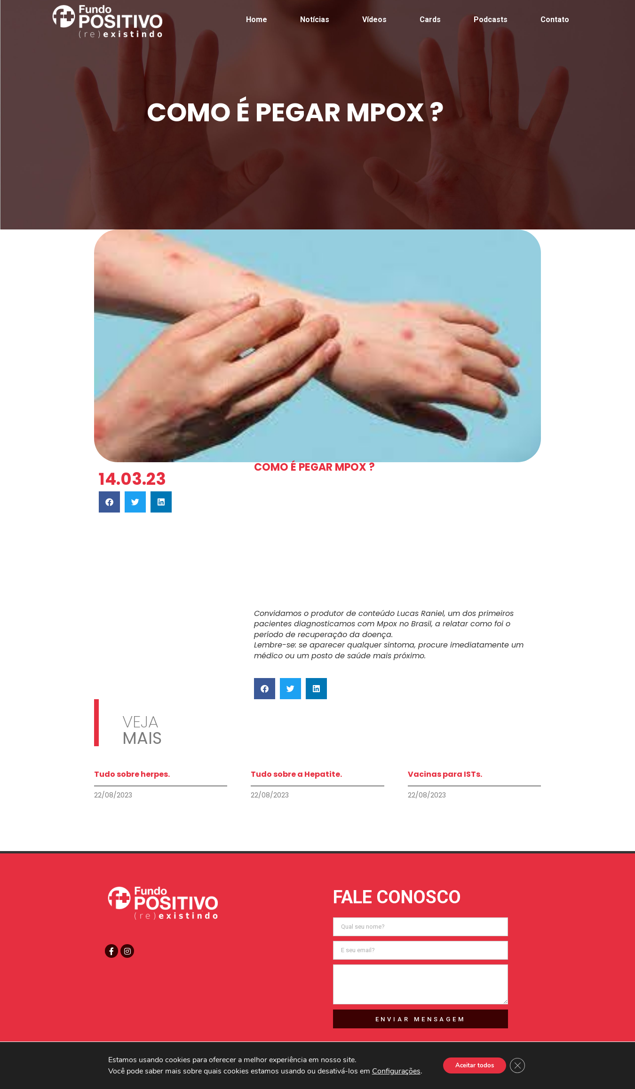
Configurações (392, 1071)
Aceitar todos (473, 1065)
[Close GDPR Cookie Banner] (520, 1065)
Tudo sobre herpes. (132, 774)
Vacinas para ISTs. (445, 774)
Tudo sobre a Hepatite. (296, 774)
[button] (109, 502)
